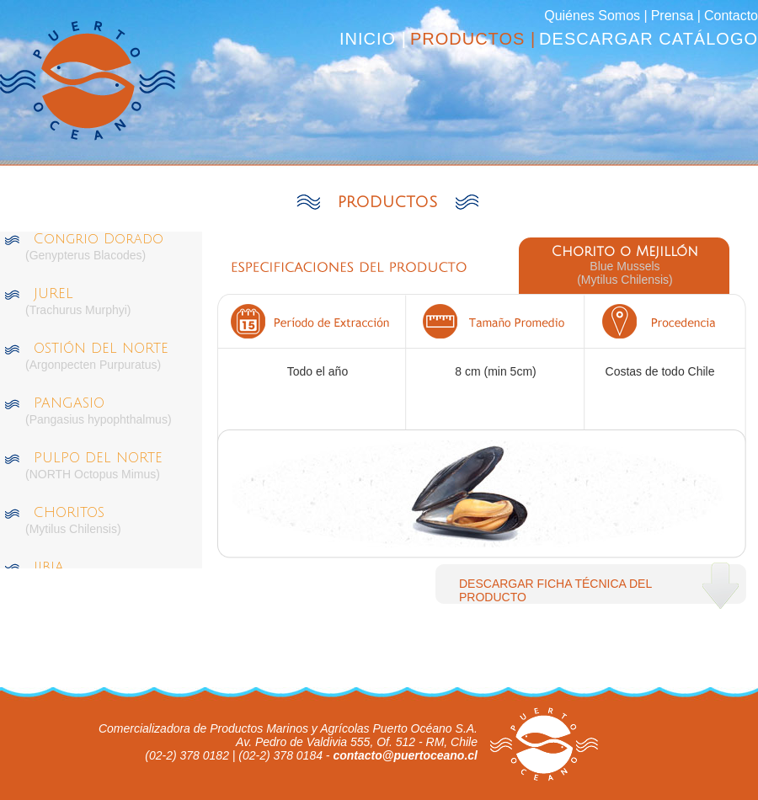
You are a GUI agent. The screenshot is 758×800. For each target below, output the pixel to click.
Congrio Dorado (98, 239)
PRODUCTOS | (473, 38)
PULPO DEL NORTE (98, 458)
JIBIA (49, 567)
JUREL (53, 293)
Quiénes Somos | (595, 15)
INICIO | (373, 38)
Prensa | (676, 15)
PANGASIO (69, 403)
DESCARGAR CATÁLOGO (648, 38)
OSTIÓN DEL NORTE (101, 348)
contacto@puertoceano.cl (405, 755)
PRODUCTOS (387, 202)
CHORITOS (69, 512)
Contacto (731, 15)
